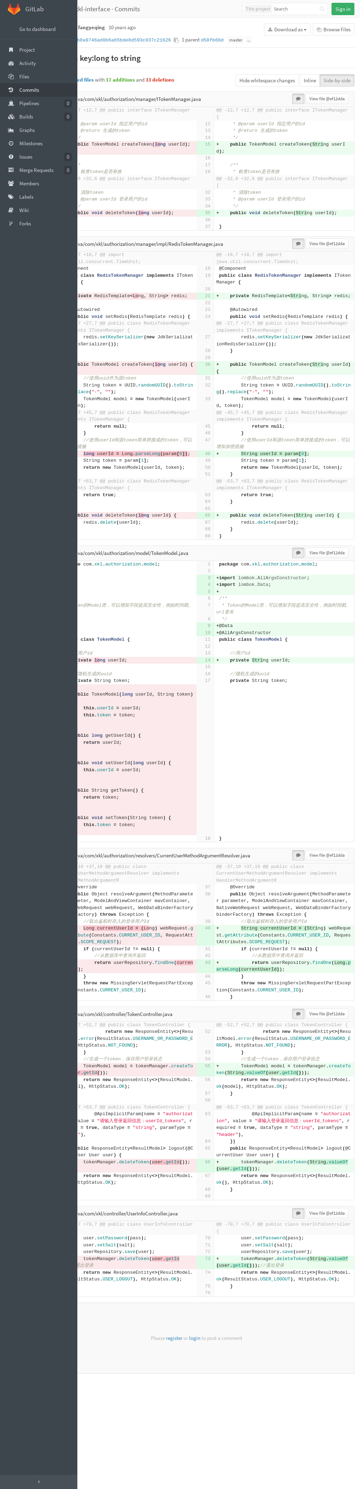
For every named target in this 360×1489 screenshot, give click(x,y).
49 (94, 501)
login (217, 1447)
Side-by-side (337, 80)
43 (94, 1038)
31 (94, 405)
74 (94, 1375)
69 (94, 597)
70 (94, 1341)
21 (94, 303)
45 (94, 460)
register (196, 1447)
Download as (287, 29)
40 (94, 996)
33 (94, 199)
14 (94, 137)
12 (94, 124)
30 (94, 392)
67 (94, 584)
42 (94, 1031)
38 (94, 955)
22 (94, 316)
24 (94, 330)
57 (94, 1189)
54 (94, 1148)
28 (94, 378)
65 (94, 563)
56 (94, 1175)
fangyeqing (99, 9)
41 (94, 1024)
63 (94, 549)
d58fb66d (256, 40)
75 (94, 1396)
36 (94, 226)
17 (94, 165)
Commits (172, 9)
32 (94, 192)
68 (94, 591)
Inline (310, 80)
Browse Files (334, 29)
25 (94, 838)
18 (94, 171)
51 (94, 522)
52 (94, 1114)
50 (94, 508)
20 (94, 296)
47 (94, 474)
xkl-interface (137, 9)
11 (230, 701)
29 (94, 385)
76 (94, 1402)
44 (94, 1051)
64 (94, 556)
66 (94, 570)
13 (94, 130)
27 (94, 364)
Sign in (343, 9)
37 (94, 233)
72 (94, 1354)
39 (94, 990)
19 (94, 282)
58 (94, 1196)
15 (94, 144)
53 (94, 1141)
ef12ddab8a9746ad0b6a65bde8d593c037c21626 (159, 40)
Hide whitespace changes (267, 80)
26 (94, 845)
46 (94, 467)
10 (230, 694)
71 (94, 1347)
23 (94, 323)
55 (94, 1155)
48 (94, 488)
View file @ (327, 99)
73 (94, 1361)
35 (94, 213)
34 (94, 206)
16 (94, 158)
